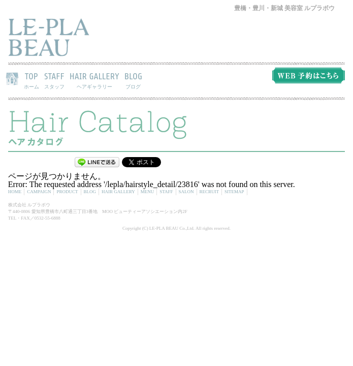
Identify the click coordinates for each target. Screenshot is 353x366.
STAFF (54, 80)
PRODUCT (67, 191)
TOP (31, 80)
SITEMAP (234, 191)
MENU (147, 191)
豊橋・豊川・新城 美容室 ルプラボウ (284, 8)
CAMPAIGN (39, 191)
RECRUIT (209, 191)
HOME (15, 191)
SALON (186, 191)
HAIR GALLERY (94, 80)
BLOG (133, 80)
